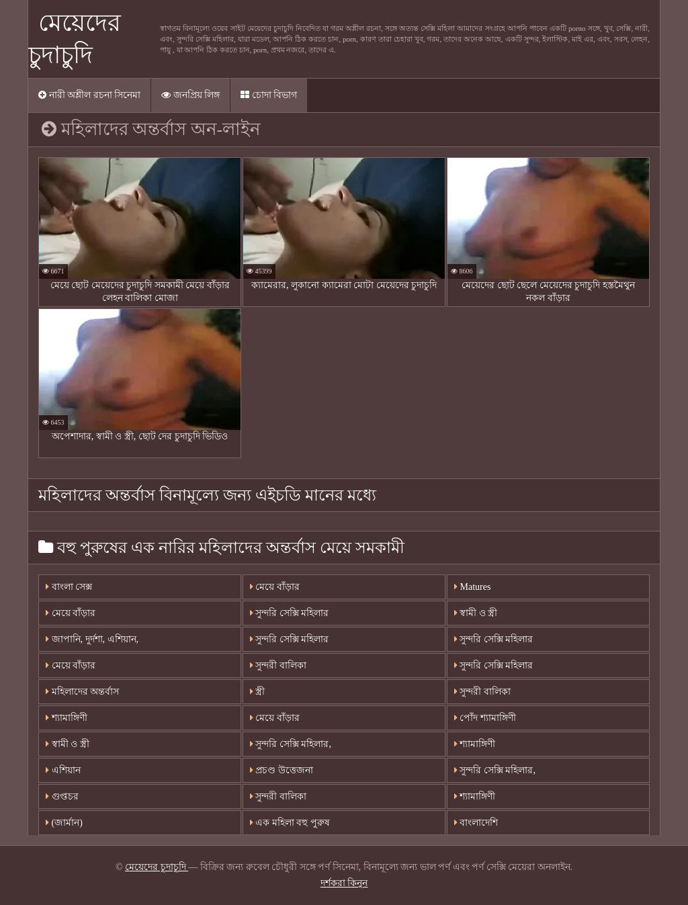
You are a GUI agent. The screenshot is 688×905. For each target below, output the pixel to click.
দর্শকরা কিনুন (344, 883)
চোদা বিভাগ (269, 95)
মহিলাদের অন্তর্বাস (82, 692)
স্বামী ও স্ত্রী (476, 613)
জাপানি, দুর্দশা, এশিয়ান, (92, 639)
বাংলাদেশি (476, 823)
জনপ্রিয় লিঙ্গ (190, 95)
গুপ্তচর (62, 796)
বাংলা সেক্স (69, 587)
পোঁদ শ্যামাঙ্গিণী (485, 718)
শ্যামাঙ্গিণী (66, 718)
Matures (472, 587)
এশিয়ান (63, 770)
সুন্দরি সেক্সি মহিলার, (290, 744)
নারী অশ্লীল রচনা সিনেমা (89, 95)
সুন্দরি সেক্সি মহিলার (289, 613)
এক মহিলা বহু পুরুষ (290, 823)
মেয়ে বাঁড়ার (70, 613)
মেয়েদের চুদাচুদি (156, 867)
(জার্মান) (64, 823)
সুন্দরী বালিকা (278, 665)
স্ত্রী (257, 692)
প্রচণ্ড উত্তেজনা (281, 770)
